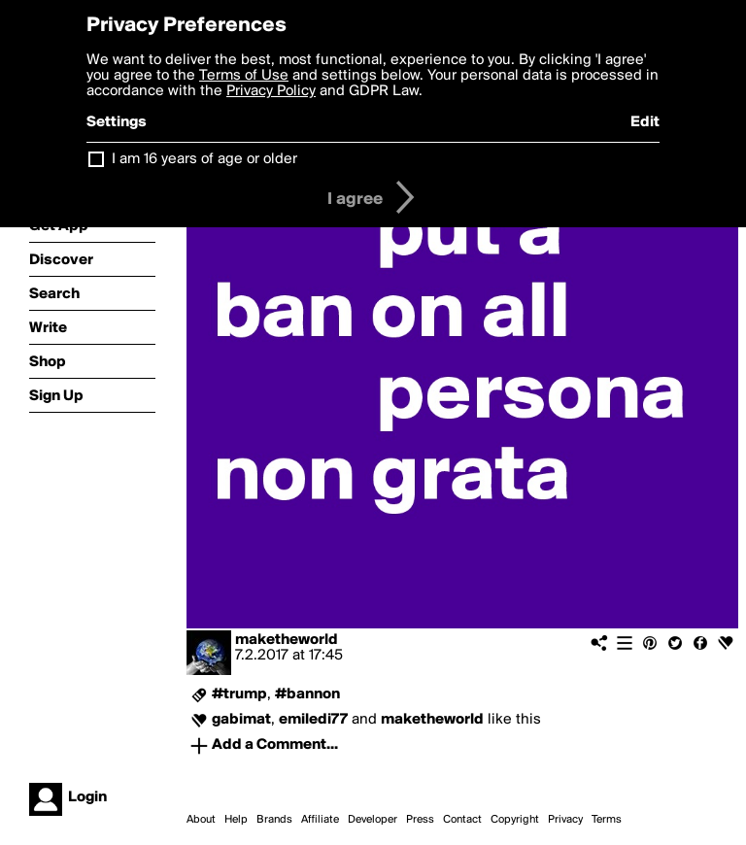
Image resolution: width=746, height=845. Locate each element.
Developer (372, 820)
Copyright (515, 820)
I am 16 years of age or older (204, 159)
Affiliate (320, 820)
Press (420, 820)
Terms (607, 820)
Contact (462, 820)
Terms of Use (243, 76)
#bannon (307, 694)
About (201, 820)
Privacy (565, 820)
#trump (239, 694)
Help (236, 820)
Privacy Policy (271, 91)
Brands (274, 820)
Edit (645, 122)
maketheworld (286, 640)
